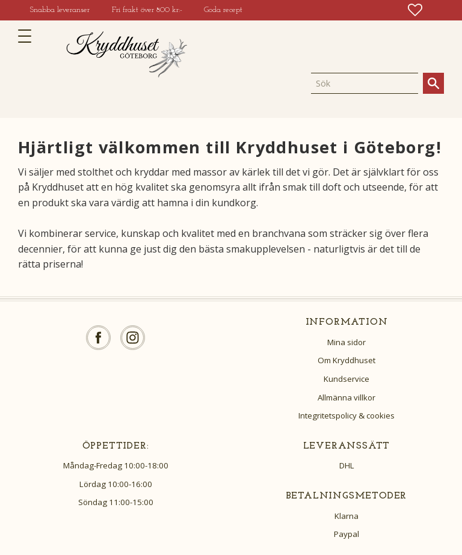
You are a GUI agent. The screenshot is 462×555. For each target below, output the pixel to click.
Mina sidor (346, 342)
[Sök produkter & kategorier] (364, 83)
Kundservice (346, 378)
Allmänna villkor (346, 397)
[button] (28, 36)
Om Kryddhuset (346, 360)
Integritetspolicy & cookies (346, 415)
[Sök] (433, 83)
